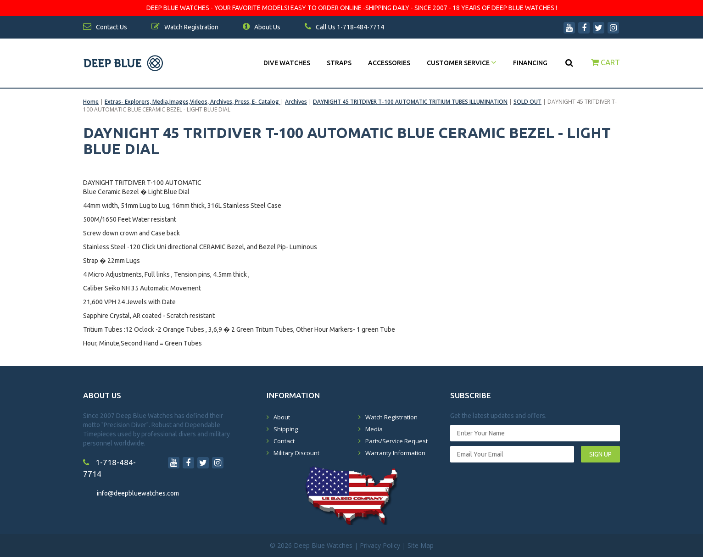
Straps (339, 63)
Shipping (285, 429)
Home (91, 102)
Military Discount (296, 453)
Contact (284, 441)
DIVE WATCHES (286, 63)
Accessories (389, 63)
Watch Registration (391, 417)
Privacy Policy (380, 545)
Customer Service (462, 63)
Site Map (420, 545)
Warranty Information (395, 453)
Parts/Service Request (396, 441)
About (281, 417)
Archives (296, 102)
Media (374, 429)
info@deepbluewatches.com (138, 493)
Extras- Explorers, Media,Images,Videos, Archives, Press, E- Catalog (192, 102)
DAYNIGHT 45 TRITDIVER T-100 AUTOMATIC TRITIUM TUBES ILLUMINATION (410, 102)
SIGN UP (600, 454)
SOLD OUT (527, 102)
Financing (530, 63)
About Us (261, 27)
